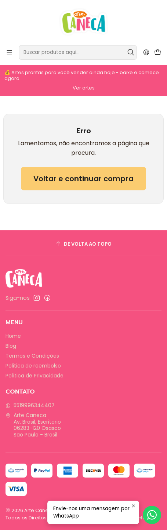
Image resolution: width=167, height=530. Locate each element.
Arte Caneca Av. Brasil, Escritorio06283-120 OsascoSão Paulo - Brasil (33, 425)
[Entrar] (146, 52)
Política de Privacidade (34, 375)
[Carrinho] (158, 53)
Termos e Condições (32, 355)
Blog (11, 346)
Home (13, 336)
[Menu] (9, 52)
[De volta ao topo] (83, 244)
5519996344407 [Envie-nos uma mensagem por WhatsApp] (30, 405)
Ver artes (84, 88)
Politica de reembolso (33, 365)
